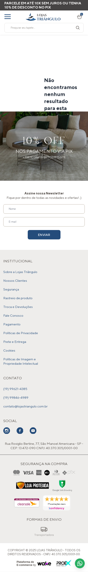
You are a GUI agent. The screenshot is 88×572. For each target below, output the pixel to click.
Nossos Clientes (15, 280)
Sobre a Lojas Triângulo (20, 272)
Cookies (9, 350)
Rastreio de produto (18, 298)
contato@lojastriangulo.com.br (25, 406)
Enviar (44, 235)
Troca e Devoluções (18, 307)
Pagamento (12, 324)
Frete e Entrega (14, 342)
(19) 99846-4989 (15, 397)
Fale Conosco (13, 315)
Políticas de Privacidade (20, 333)
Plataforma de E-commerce (25, 563)
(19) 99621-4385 (15, 389)
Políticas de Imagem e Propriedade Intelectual (20, 361)
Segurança (11, 289)
